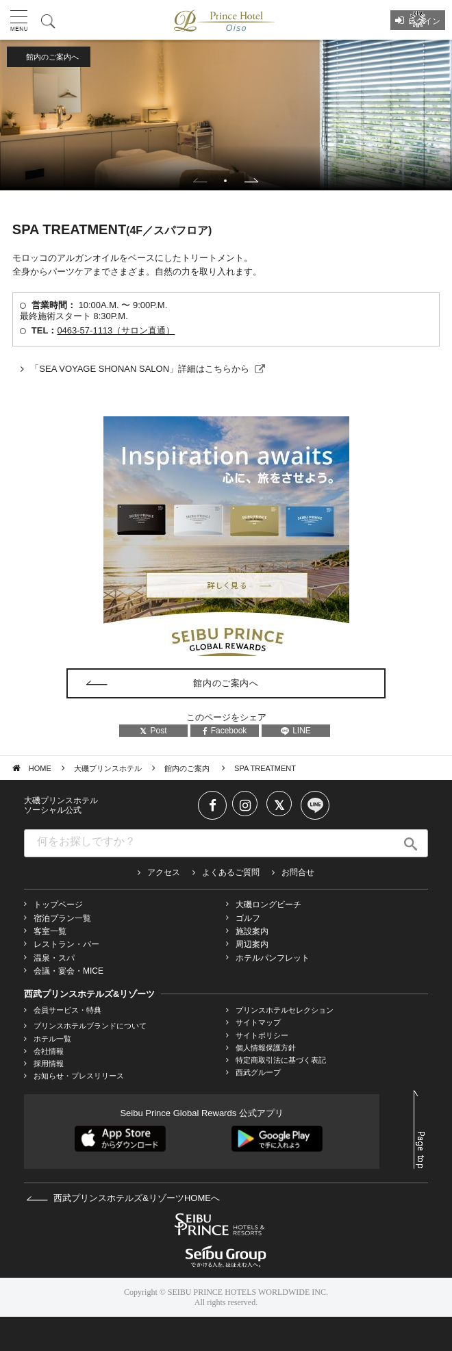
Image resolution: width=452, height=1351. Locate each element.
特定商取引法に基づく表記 (281, 1060)
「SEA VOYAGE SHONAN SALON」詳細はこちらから (139, 369)
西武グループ (258, 1072)
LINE (296, 730)
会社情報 (49, 1051)
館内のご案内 (188, 768)
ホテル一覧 (52, 1039)
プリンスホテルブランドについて (90, 1026)
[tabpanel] (226, 115)
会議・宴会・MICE (68, 971)
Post (153, 730)
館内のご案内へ (52, 57)
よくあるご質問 (231, 872)
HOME (40, 768)
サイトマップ (258, 1022)
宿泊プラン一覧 (62, 918)
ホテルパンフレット (273, 958)
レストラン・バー (66, 944)
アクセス (163, 872)
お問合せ (297, 872)
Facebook (225, 730)
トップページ (58, 904)
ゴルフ (248, 918)
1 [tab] (225, 180)
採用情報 (49, 1063)
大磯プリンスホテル (108, 768)
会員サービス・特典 (67, 1010)
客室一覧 (50, 931)
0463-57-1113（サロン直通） (116, 330)
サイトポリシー (262, 1035)
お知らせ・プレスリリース (79, 1076)
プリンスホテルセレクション (285, 1010)
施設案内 (252, 931)
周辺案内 (252, 944)
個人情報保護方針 (266, 1048)
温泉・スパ (54, 958)
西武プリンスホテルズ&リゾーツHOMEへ (123, 1198)
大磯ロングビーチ (268, 904)
